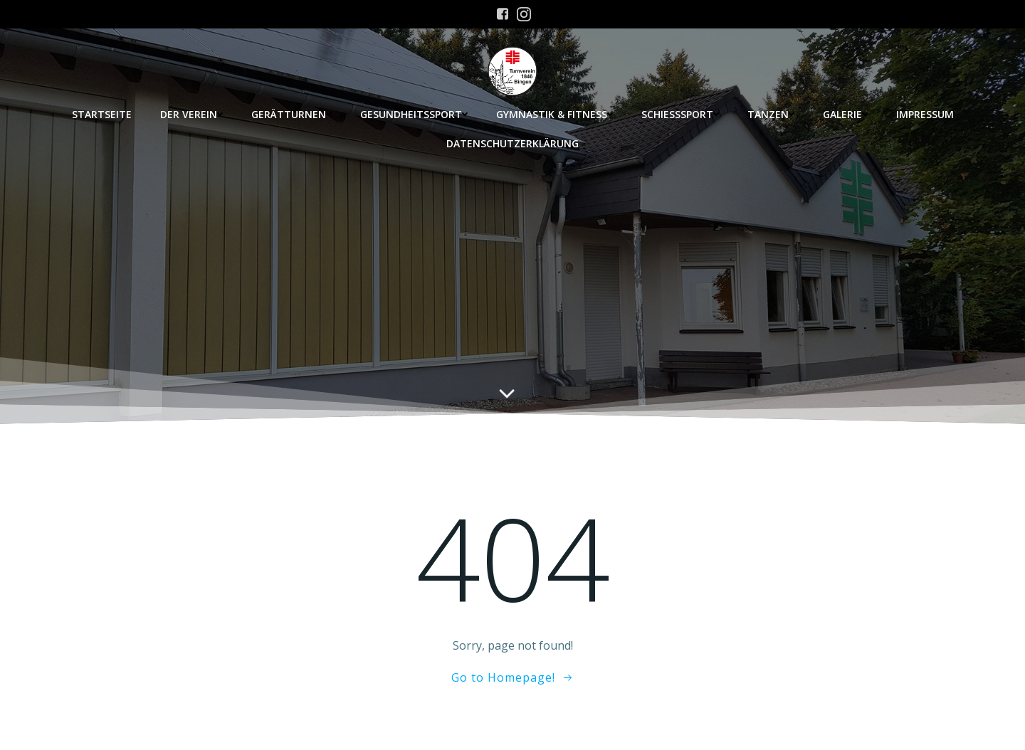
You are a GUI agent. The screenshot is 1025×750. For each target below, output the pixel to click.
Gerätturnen (291, 114)
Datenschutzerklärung (512, 143)
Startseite (102, 114)
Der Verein (191, 114)
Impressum (925, 114)
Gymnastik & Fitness (554, 114)
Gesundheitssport (414, 114)
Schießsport (680, 114)
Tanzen (770, 114)
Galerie (845, 114)
